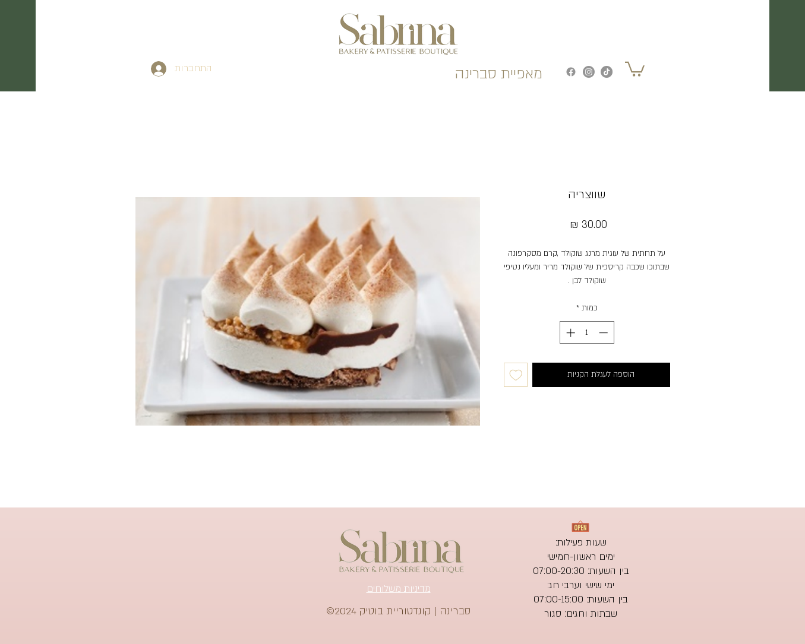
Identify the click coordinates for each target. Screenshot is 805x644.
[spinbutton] (586, 333)
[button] (635, 68)
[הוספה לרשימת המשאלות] (516, 375)
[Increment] (569, 333)
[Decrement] (604, 333)
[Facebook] (571, 72)
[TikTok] (607, 72)
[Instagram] (589, 72)
